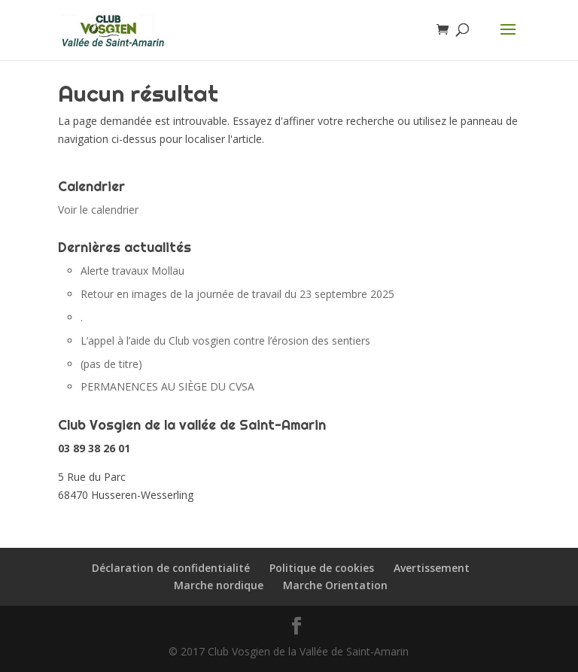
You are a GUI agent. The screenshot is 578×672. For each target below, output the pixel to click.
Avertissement (432, 568)
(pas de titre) (111, 364)
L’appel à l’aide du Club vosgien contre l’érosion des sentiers (225, 340)
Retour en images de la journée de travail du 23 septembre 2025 (237, 294)
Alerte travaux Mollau (132, 270)
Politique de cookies (321, 568)
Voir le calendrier (98, 209)
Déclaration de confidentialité (171, 568)
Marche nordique (218, 585)
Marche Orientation (335, 585)
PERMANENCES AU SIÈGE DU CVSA (167, 386)
